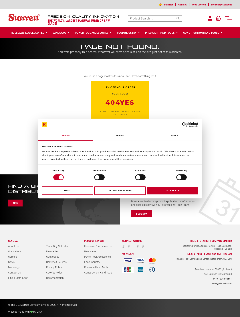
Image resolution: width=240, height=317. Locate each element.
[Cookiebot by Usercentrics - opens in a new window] (182, 124)
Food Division (195, 4)
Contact (177, 4)
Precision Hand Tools (96, 267)
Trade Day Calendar (57, 246)
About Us (13, 246)
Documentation (55, 277)
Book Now (142, 213)
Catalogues (52, 256)
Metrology (14, 267)
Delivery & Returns (56, 262)
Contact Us (14, 272)
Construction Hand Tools (98, 272)
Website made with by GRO (24, 311)
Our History (14, 251)
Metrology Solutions (220, 4)
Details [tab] (120, 135)
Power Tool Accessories (97, 256)
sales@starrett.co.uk (222, 283)
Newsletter (52, 251)
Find (16, 203)
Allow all (173, 190)
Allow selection (120, 190)
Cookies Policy (54, 272)
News (11, 262)
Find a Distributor (18, 277)
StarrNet (162, 4)
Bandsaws (90, 251)
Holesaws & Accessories (98, 246)
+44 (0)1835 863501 (221, 278)
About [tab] (174, 135)
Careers (12, 256)
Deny (67, 190)
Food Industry (92, 262)
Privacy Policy (54, 267)
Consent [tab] (65, 135)
